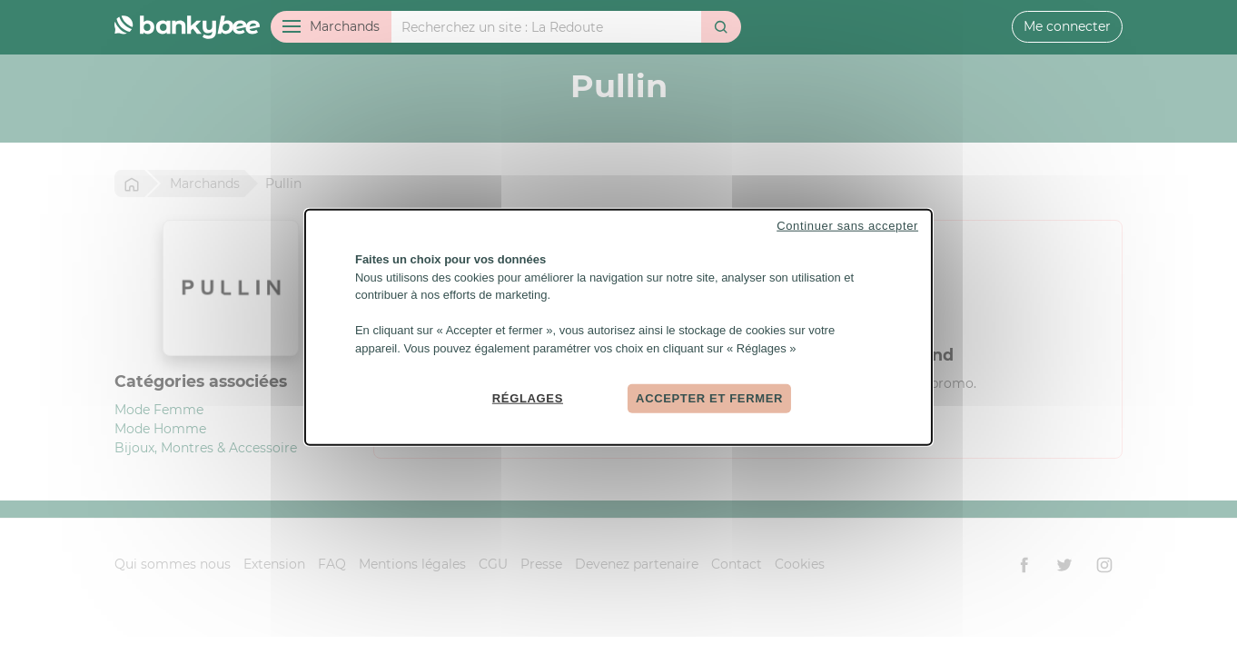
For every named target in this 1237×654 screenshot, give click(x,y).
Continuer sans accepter (847, 226)
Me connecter (1067, 26)
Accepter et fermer (709, 398)
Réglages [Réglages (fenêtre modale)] (527, 398)
